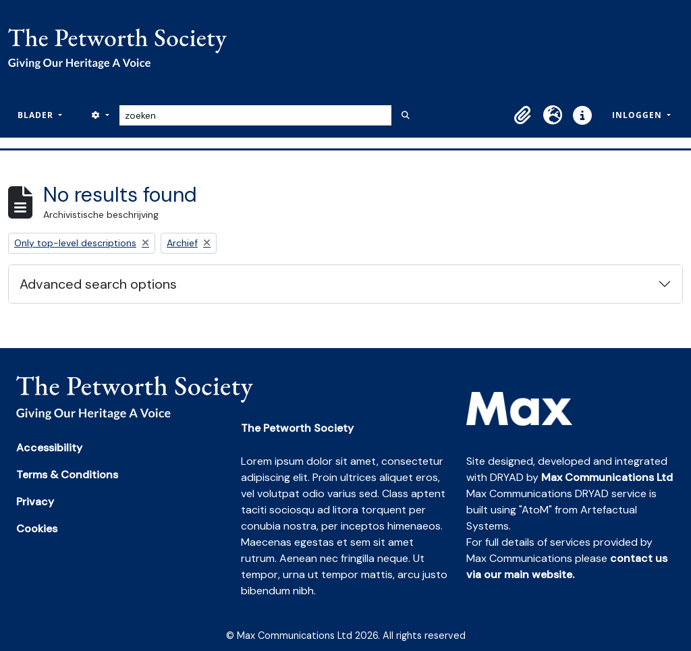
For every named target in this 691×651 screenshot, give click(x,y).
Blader (37, 115)
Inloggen (638, 115)
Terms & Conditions (67, 475)
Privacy (35, 501)
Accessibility (49, 448)
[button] (523, 115)
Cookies (36, 528)
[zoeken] (255, 115)
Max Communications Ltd (607, 477)
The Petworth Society (297, 428)
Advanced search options (98, 284)
